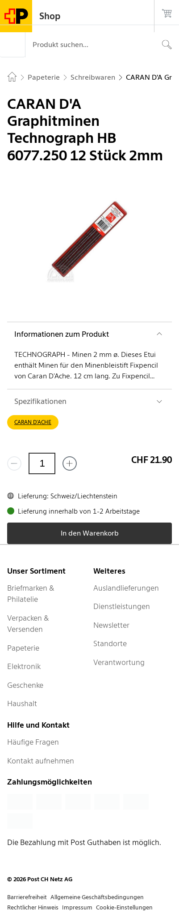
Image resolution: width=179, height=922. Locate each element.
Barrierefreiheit (27, 897)
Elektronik (24, 666)
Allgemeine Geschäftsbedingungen (97, 897)
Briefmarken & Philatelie (30, 593)
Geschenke (25, 685)
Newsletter (111, 625)
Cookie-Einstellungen (124, 907)
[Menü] (12, 44)
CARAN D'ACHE (32, 422)
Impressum (77, 907)
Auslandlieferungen (126, 587)
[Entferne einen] (14, 463)
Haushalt (22, 703)
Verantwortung (119, 662)
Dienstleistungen (121, 606)
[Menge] (42, 463)
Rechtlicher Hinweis (32, 907)
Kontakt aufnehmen (40, 760)
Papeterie (23, 647)
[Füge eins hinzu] (69, 463)
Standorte (110, 643)
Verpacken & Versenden (28, 623)
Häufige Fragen (33, 742)
